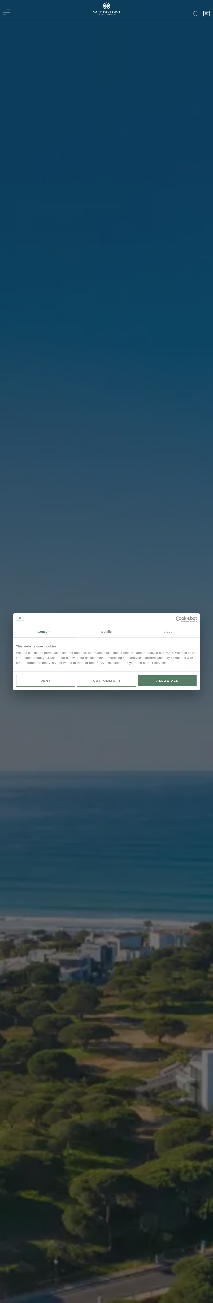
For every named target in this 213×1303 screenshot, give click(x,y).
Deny (46, 680)
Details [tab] (106, 631)
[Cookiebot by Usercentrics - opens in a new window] (179, 619)
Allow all (167, 680)
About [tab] (168, 631)
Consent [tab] (44, 631)
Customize (106, 680)
